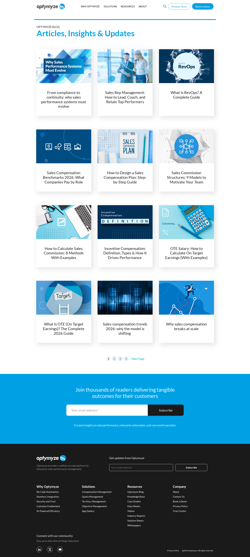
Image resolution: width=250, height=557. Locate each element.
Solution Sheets (135, 520)
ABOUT (143, 6)
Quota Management (92, 496)
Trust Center (179, 511)
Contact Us (179, 496)
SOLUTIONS (110, 6)
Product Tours (179, 6)
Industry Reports (136, 515)
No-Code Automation (48, 491)
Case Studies (134, 501)
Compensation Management (97, 491)
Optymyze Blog (135, 491)
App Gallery (88, 511)
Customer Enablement (48, 506)
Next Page (138, 358)
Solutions (88, 486)
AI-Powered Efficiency (48, 511)
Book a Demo (202, 6)
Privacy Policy (180, 506)
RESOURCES (128, 6)
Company (179, 486)
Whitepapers (134, 525)
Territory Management (94, 501)
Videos (131, 511)
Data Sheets (133, 506)
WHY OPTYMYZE (90, 6)
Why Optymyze (48, 486)
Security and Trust (46, 501)
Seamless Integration (48, 496)
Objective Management (94, 506)
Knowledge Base (136, 496)
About (176, 491)
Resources (134, 486)
